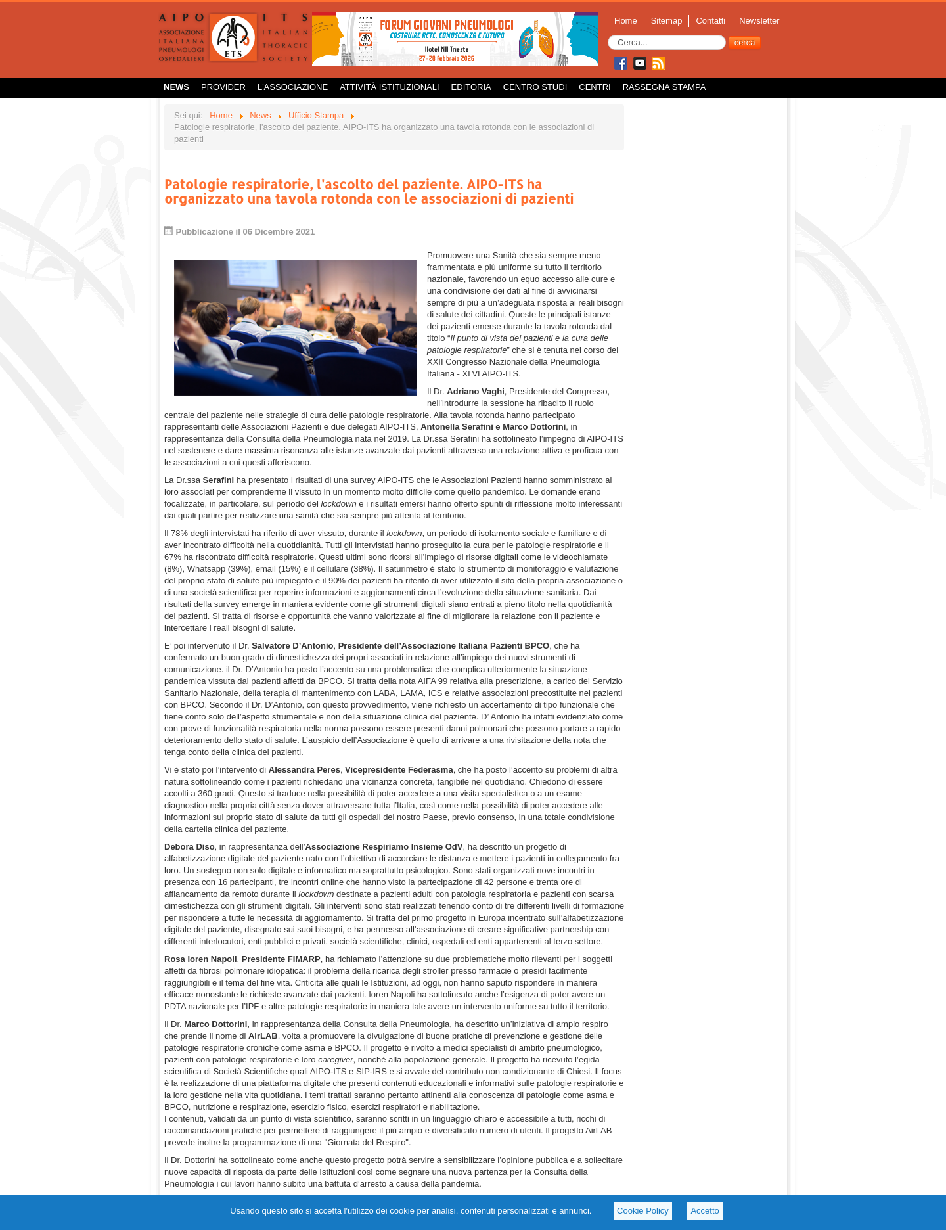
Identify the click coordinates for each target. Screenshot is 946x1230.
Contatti (710, 21)
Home (625, 21)
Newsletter (759, 21)
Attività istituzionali (389, 87)
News (176, 87)
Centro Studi (535, 87)
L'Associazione (293, 87)
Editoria (471, 87)
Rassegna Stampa (664, 87)
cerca (744, 42)
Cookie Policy (643, 1211)
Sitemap (667, 21)
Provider (223, 87)
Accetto (704, 1211)
